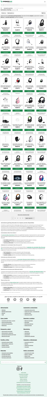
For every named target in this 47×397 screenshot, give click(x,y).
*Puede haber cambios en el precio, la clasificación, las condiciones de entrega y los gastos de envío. (23, 394)
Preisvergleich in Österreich (23, 389)
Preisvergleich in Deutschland (23, 391)
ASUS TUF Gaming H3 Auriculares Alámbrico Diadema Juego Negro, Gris (6, 86)
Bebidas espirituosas (6, 311)
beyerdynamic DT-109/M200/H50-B (5, 28)
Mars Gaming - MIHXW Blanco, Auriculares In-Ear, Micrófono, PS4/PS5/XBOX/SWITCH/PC (6, 144)
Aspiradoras (27, 333)
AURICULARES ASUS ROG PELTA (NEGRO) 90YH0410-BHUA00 (29, 106)
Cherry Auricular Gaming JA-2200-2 (29, 86)
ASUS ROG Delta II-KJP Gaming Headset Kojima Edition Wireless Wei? (29, 67)
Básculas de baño (6, 336)
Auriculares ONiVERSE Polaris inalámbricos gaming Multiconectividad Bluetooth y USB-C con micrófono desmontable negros (29, 183)
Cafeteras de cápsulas (29, 336)
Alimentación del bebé (7, 331)
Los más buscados (23, 375)
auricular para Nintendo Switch (36, 271)
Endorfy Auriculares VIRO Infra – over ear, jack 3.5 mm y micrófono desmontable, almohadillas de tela (41, 125)
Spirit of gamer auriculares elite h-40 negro (17, 164)
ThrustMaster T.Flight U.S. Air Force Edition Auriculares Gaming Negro (6, 183)
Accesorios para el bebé (7, 342)
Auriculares (27, 334)
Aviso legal (23, 372)
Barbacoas (4, 325)
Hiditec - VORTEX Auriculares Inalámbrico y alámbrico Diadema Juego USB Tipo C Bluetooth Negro (41, 144)
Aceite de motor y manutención (32, 311)
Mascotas (3, 350)
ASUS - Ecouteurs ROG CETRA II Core (5, 106)
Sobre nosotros (23, 379)
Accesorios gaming (8, 8)
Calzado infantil (5, 345)
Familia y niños (5, 340)
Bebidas (4, 310)
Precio (4, 13)
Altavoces (27, 331)
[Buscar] (2, 5)
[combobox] (24, 5)
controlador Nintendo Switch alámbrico (26, 259)
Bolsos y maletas (28, 354)
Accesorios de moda (29, 353)
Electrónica (27, 329)
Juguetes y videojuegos (30, 340)
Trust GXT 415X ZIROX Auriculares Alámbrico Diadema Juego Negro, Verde (41, 86)
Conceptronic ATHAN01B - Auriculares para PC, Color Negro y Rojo (29, 203)
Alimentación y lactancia (7, 333)
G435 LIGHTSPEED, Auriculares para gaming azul (41, 183)
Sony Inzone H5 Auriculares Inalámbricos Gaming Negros (41, 28)
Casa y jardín (4, 318)
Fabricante (11, 13)
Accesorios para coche (30, 310)
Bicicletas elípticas (29, 323)
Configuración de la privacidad (23, 382)
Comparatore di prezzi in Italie (23, 386)
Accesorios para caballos (7, 353)
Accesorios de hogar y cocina (8, 320)
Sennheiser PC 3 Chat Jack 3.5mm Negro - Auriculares (18, 125)
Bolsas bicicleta (28, 325)
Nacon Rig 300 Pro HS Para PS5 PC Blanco (41, 203)
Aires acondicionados (7, 322)
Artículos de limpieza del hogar (9, 334)
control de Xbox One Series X (8, 235)
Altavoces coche (28, 314)
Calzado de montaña (29, 357)
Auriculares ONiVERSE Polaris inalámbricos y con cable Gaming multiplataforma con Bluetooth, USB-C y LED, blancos (29, 164)
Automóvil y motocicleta (30, 307)
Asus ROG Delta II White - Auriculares (29, 47)
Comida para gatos (6, 354)
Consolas (27, 347)
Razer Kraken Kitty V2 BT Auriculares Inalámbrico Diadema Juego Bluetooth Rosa (18, 106)
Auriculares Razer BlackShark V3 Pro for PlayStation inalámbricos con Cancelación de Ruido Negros (18, 183)
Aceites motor (28, 313)
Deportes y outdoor (29, 318)
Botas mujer (27, 356)
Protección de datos (23, 374)
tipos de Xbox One (14, 282)
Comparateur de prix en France (23, 387)
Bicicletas (27, 322)
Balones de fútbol (29, 320)
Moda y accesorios (29, 350)
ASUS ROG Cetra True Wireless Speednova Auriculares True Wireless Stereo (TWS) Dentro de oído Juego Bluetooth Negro (18, 144)
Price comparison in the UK (23, 392)
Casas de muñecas (29, 345)
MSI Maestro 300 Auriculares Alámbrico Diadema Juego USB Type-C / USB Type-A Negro (6, 125)
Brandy (3, 313)
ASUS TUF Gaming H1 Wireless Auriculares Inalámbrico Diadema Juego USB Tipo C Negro (6, 67)
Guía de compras (23, 380)
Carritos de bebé (5, 347)
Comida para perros (6, 356)
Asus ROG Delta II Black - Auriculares (5, 47)
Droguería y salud (6, 329)
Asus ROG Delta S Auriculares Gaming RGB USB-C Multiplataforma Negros (29, 28)
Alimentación (4, 307)
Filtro (43, 13)
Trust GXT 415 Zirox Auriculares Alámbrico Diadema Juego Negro (41, 164)
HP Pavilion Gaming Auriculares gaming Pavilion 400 (29, 125)
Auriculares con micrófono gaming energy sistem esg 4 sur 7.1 (17, 86)
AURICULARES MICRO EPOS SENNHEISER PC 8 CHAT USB (17, 47)
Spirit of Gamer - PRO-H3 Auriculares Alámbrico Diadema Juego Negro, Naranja (17, 203)
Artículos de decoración (7, 323)
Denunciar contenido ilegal (23, 214)
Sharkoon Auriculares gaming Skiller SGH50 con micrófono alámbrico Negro (41, 47)
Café (3, 314)
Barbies (26, 343)
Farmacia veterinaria (6, 357)
